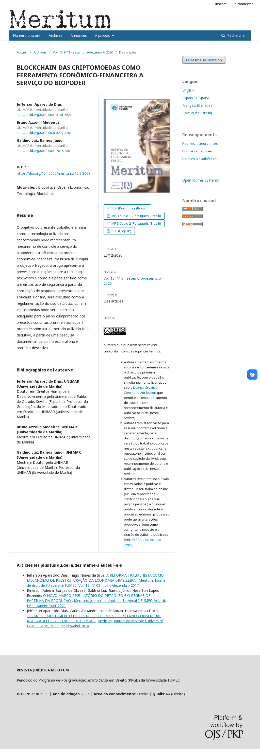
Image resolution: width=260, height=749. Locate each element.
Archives (55, 35)
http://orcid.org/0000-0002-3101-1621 (44, 115)
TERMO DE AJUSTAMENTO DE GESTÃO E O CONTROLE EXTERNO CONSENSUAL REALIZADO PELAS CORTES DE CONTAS (94, 618)
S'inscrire (220, 4)
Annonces (79, 35)
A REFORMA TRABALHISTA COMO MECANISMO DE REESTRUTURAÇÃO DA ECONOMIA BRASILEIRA (95, 578)
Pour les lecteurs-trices (200, 143)
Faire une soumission (204, 60)
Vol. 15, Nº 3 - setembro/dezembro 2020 (83, 52)
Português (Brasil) (197, 113)
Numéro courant (27, 35)
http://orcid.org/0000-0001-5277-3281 (44, 133)
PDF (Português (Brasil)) (129, 208)
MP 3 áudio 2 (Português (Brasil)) (136, 223)
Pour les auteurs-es (197, 151)
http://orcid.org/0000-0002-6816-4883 (44, 150)
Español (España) (196, 97)
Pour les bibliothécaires (200, 158)
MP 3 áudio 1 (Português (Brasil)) (136, 215)
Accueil (22, 52)
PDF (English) (121, 231)
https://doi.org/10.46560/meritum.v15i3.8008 (53, 173)
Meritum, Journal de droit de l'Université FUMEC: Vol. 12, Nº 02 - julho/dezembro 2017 (96, 583)
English (188, 90)
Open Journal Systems (200, 180)
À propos (103, 35)
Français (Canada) (197, 105)
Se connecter (243, 4)
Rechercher (236, 35)
